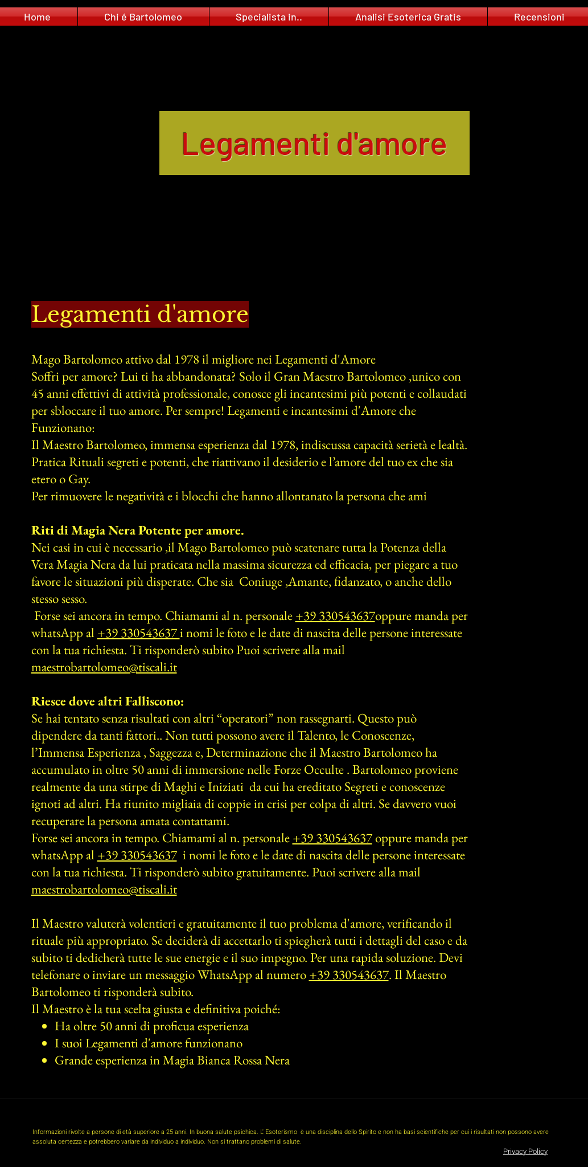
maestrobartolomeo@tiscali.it (104, 666)
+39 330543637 (335, 615)
